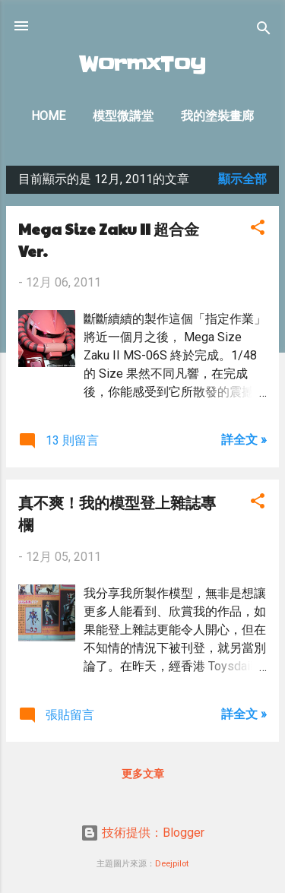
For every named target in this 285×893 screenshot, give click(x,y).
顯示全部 (242, 179)
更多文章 (143, 774)
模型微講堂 (123, 116)
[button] (258, 230)
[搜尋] (264, 31)
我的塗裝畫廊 (217, 116)
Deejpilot (171, 864)
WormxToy (142, 64)
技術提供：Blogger (142, 832)
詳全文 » (244, 439)
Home (48, 116)
